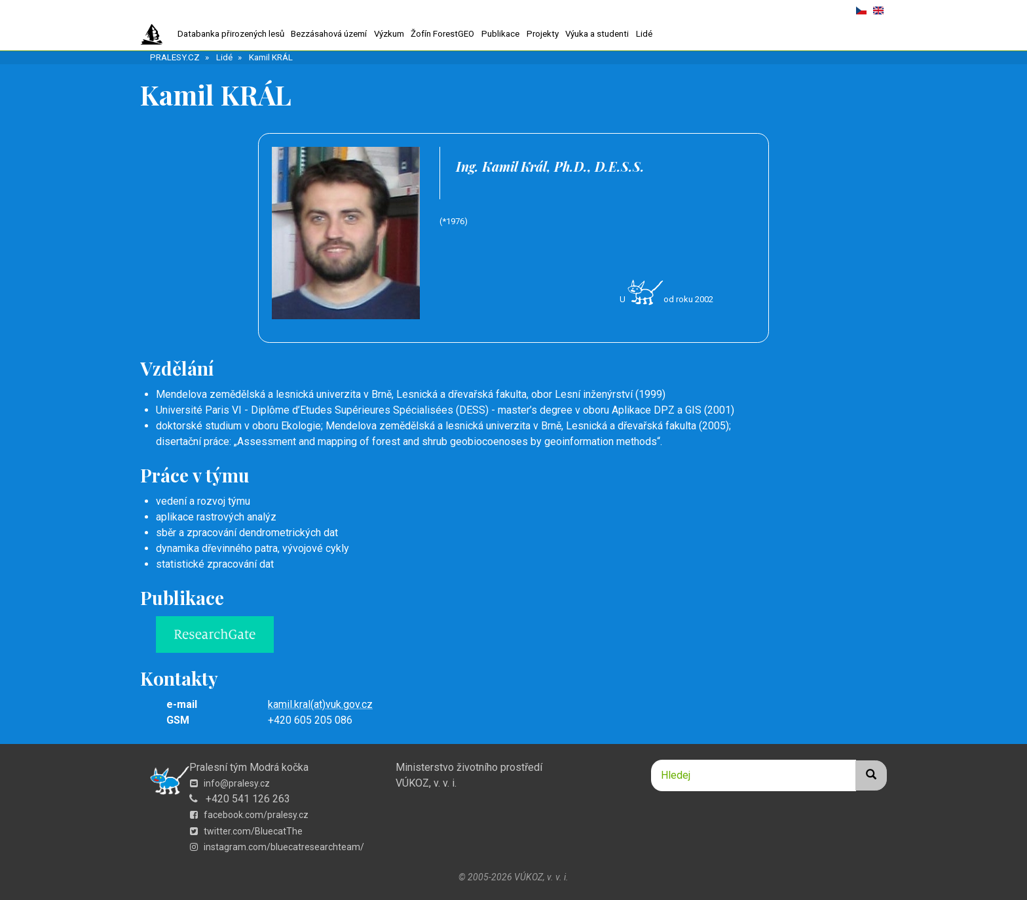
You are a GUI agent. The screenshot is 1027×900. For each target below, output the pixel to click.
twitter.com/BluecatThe (246, 831)
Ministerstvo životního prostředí (469, 767)
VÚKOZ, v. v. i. (426, 783)
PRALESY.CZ (175, 57)
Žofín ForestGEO (442, 34)
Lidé (644, 34)
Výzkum (389, 34)
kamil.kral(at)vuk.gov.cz (320, 704)
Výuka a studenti (597, 34)
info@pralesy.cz (230, 783)
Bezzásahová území (329, 34)
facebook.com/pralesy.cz (249, 815)
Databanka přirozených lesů (230, 34)
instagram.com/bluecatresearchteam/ (277, 847)
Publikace (500, 34)
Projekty (543, 34)
